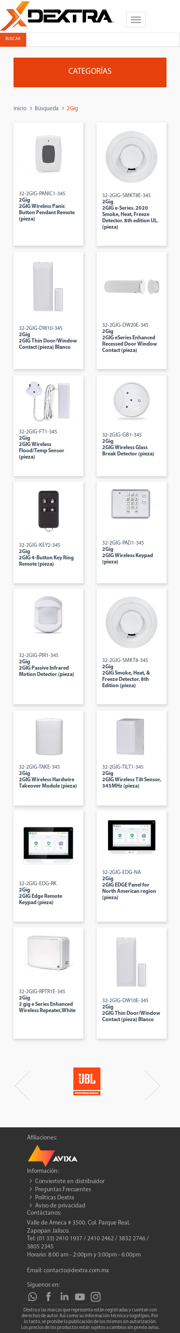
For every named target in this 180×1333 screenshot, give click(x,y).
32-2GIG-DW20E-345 (129, 338)
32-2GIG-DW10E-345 (131, 1010)
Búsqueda (46, 109)
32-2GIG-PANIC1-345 (47, 206)
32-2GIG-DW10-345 (48, 338)
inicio (20, 109)
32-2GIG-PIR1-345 (46, 665)
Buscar (12, 38)
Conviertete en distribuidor (69, 1181)
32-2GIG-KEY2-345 (46, 555)
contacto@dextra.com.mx (76, 1271)
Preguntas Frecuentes (63, 1190)
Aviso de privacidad (60, 1206)
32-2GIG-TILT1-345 (131, 777)
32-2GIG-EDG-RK (40, 893)
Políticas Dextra (54, 1198)
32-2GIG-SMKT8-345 (126, 673)
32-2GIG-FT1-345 (41, 444)
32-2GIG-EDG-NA (129, 885)
